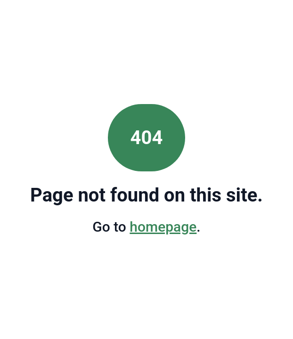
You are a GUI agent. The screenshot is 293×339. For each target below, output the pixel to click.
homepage (163, 226)
